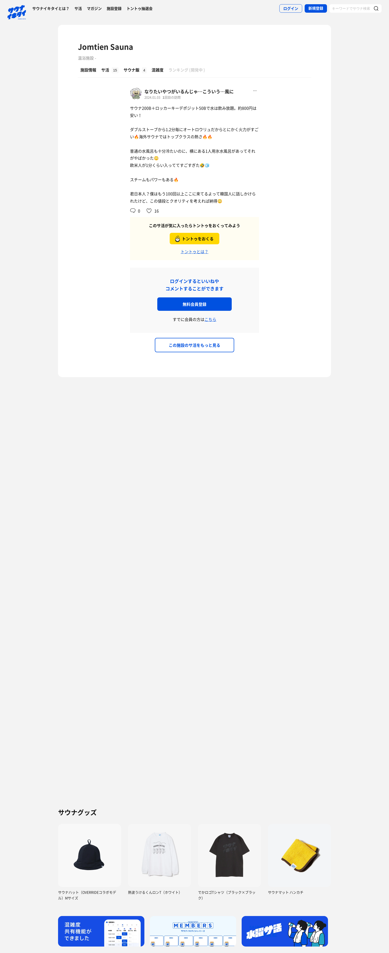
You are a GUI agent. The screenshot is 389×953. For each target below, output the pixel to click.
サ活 (78, 8)
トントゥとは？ (194, 251)
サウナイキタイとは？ (50, 8)
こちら (210, 319)
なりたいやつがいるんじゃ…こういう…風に (189, 91)
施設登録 (114, 8)
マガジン (94, 8)
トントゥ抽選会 (140, 8)
